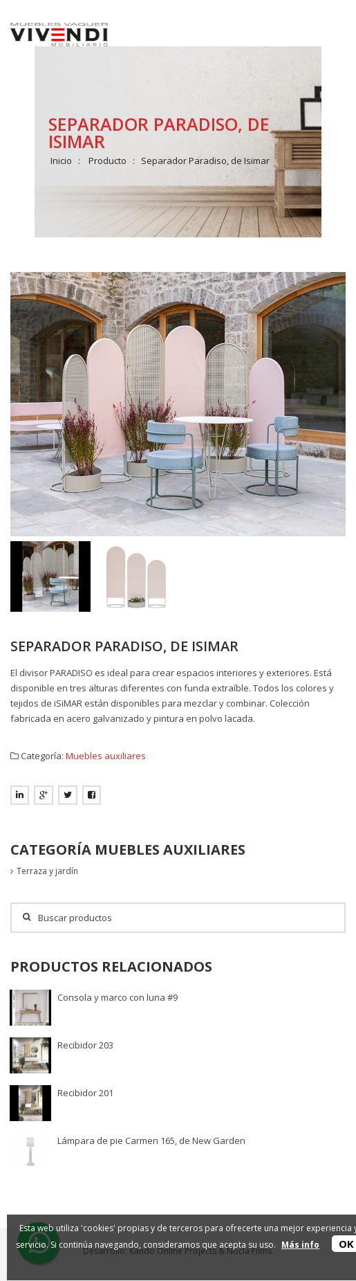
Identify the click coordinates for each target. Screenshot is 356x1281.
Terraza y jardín (47, 871)
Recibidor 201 (85, 1093)
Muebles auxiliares (106, 755)
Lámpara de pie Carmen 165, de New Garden (151, 1140)
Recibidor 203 (85, 1045)
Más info (300, 1245)
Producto (107, 160)
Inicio (61, 160)
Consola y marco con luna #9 (117, 997)
